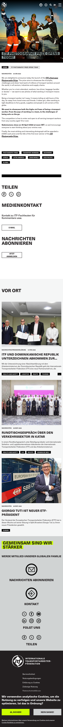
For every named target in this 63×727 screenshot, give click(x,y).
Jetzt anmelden (12, 255)
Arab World (34, 157)
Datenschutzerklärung (32, 690)
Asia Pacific (48, 157)
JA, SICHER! (15, 712)
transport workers (31, 153)
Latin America (18, 157)
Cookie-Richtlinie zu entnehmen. (13, 722)
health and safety (10, 374)
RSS (38, 621)
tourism (45, 374)
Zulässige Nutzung (30, 686)
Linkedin (24, 621)
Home (5, 67)
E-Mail (12, 227)
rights (35, 374)
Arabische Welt (43, 452)
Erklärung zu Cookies (31, 682)
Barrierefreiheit (29, 674)
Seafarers (48, 153)
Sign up (31, 571)
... (59, 374)
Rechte (30, 452)
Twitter (24, 614)
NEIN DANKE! (47, 712)
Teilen (10, 187)
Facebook (31, 614)
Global (6, 162)
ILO (23, 452)
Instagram (31, 621)
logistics (25, 374)
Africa (5, 157)
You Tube (38, 614)
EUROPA (6, 530)
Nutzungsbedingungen (32, 678)
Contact (31, 595)
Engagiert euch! (55, 5)
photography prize (10, 153)
